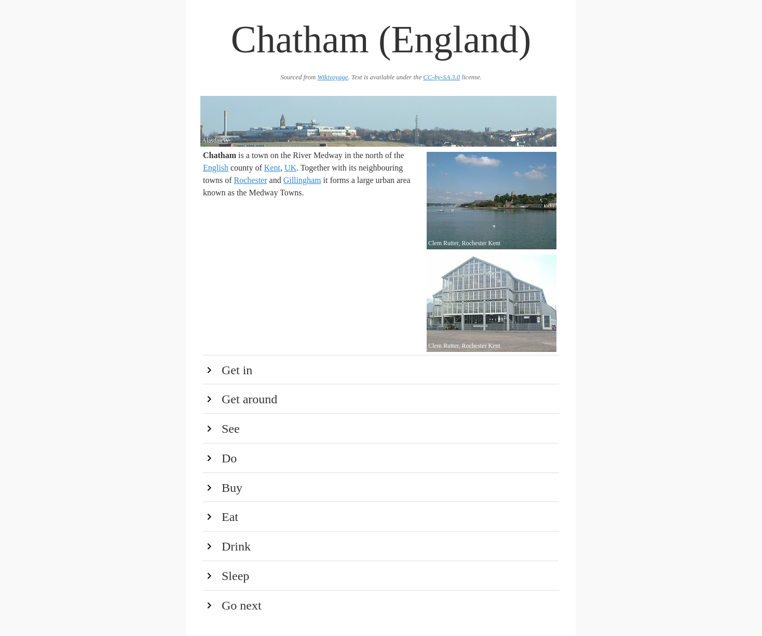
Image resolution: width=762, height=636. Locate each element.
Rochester (250, 180)
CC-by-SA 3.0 (441, 77)
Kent (272, 167)
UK (290, 167)
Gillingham (302, 180)
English (215, 167)
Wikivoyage (332, 77)
